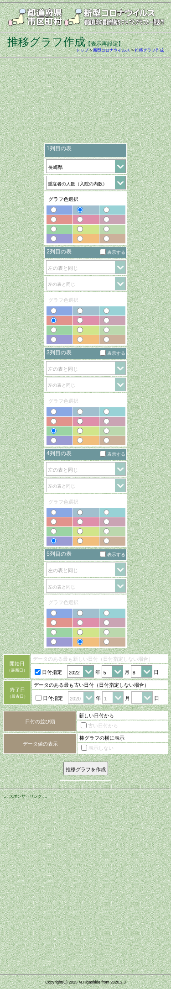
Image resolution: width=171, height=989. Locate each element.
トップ (82, 50)
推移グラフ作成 (149, 50)
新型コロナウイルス (111, 50)
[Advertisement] (85, 103)
